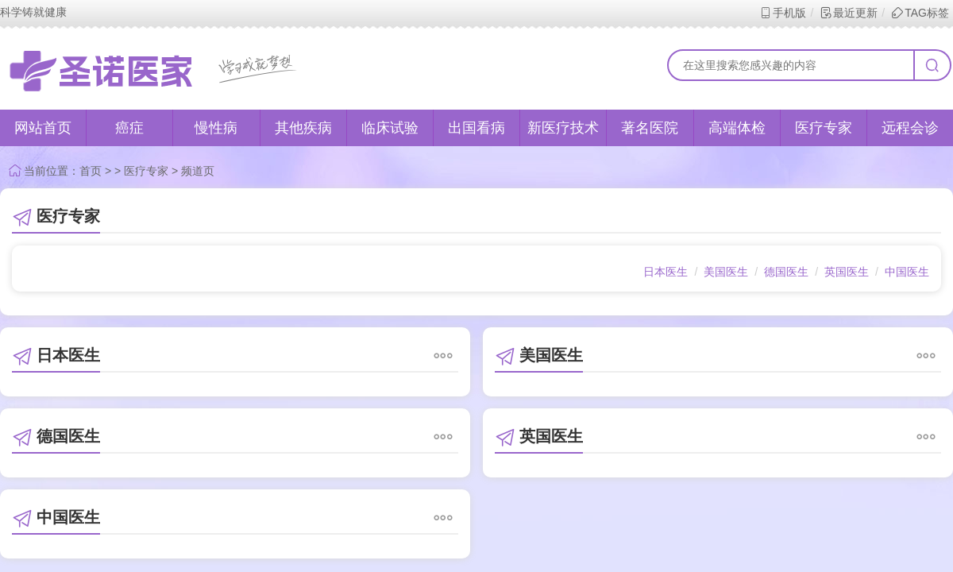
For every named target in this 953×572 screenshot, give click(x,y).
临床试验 (390, 128)
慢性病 (216, 128)
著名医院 (649, 128)
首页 (90, 170)
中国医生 (907, 271)
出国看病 (476, 128)
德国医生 (786, 271)
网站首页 (42, 128)
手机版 (782, 12)
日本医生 (665, 271)
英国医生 (846, 271)
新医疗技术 (563, 128)
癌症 (129, 128)
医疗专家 (823, 128)
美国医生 (726, 271)
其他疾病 (303, 128)
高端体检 (737, 128)
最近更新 (849, 12)
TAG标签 (920, 12)
